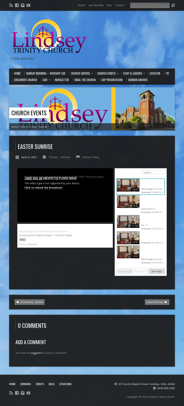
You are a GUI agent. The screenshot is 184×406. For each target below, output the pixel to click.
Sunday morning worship (150, 219)
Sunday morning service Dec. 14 (150, 236)
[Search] (150, 5)
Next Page (157, 271)
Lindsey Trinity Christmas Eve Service (149, 201)
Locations (65, 384)
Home (81, 5)
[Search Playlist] (153, 172)
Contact (120, 5)
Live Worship (96, 5)
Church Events (29, 112)
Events (24, 126)
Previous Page (125, 271)
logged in (36, 353)
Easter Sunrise (39, 126)
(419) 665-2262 (166, 388)
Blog (51, 384)
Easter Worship (156, 302)
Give (109, 5)
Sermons (25, 384)
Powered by (28, 244)
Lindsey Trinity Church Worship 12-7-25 (152, 251)
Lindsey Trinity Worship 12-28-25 (151, 183)
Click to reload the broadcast (43, 187)
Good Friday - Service (29, 302)
